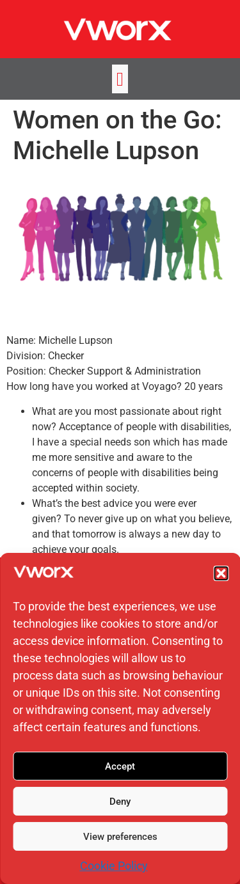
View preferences (120, 836)
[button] (220, 573)
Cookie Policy (114, 865)
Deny (120, 801)
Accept (120, 766)
